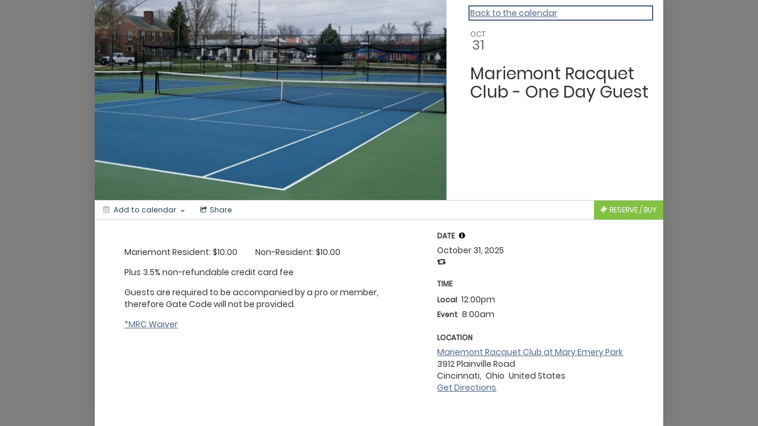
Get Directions (466, 387)
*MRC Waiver (151, 324)
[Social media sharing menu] (215, 210)
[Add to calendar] (144, 210)
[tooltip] (462, 235)
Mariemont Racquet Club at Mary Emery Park (530, 352)
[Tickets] (628, 210)
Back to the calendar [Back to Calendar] (513, 13)
